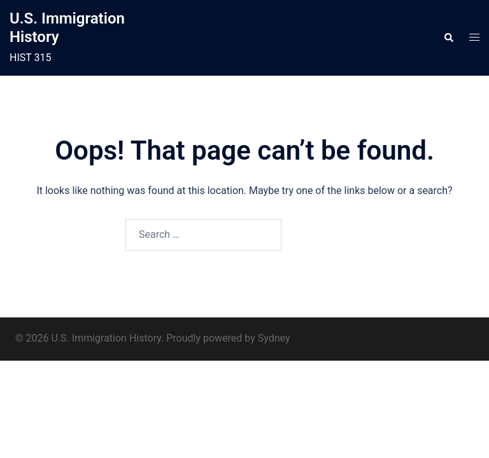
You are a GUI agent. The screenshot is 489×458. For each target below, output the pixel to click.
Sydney (274, 338)
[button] (448, 38)
